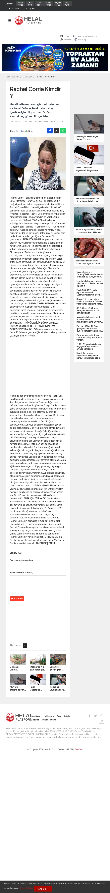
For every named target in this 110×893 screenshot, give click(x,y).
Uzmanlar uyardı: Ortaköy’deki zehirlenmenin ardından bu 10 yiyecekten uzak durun (18, 670)
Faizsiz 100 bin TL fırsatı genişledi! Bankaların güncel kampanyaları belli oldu (88, 330)
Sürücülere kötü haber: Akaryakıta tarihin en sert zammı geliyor (88, 312)
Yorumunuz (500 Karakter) (21, 574)
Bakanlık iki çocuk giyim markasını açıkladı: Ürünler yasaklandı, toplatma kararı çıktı (57, 670)
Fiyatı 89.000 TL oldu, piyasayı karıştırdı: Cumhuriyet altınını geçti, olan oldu (88, 294)
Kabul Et (42, 888)
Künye (53, 721)
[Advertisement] (38, 367)
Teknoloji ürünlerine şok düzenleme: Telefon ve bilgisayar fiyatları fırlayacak (57, 690)
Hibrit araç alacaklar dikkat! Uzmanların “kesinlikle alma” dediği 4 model (89, 233)
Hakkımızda (49, 718)
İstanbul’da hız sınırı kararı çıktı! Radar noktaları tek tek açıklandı (38, 670)
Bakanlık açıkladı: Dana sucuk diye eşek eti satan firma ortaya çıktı (88, 264)
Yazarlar (35, 721)
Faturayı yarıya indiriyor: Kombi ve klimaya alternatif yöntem (89, 339)
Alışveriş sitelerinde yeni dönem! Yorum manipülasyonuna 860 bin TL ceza (18, 690)
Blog (59, 718)
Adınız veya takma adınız (21, 562)
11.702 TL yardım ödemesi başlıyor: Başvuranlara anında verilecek (88, 348)
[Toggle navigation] (10, 22)
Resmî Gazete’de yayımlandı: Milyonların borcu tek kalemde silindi (37, 690)
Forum (45, 721)
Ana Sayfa (35, 718)
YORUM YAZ (17, 601)
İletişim (67, 718)
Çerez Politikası (26, 888)
